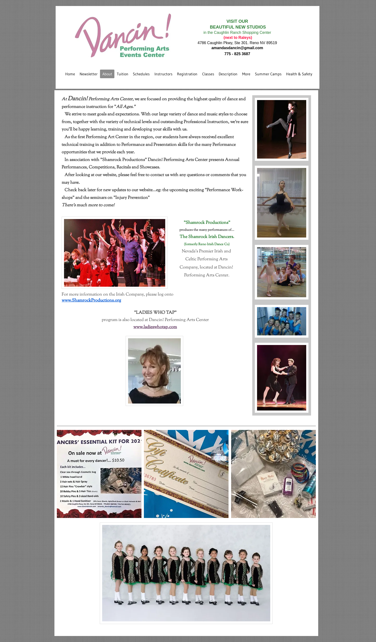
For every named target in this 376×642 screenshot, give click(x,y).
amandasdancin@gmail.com (237, 48)
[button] (99, 474)
